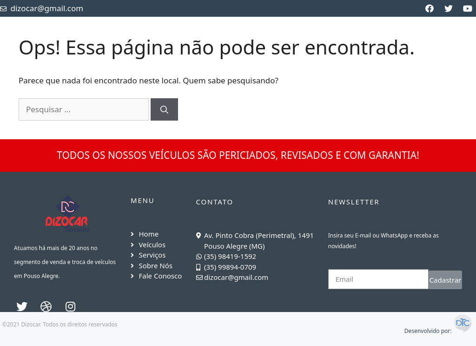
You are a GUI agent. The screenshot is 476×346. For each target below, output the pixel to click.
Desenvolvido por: (438, 331)
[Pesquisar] (164, 109)
